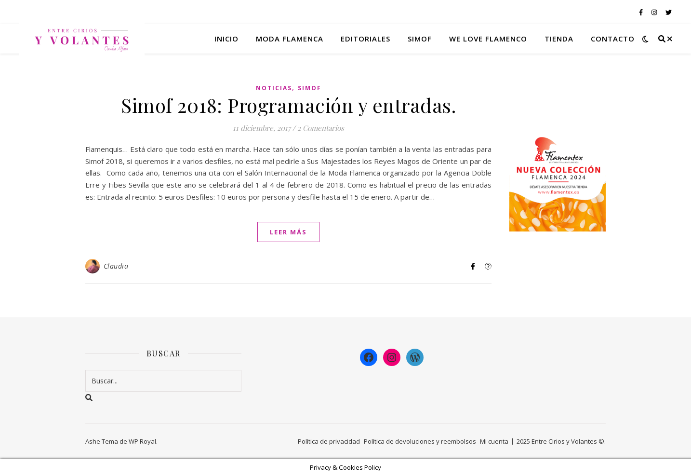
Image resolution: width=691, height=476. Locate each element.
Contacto (613, 38)
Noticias (274, 88)
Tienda (559, 38)
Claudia (116, 266)
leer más (288, 232)
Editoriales (365, 38)
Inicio (226, 38)
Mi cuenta (494, 441)
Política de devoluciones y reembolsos (420, 441)
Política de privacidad (329, 441)
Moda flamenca (289, 38)
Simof (420, 38)
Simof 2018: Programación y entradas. (288, 105)
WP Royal (142, 441)
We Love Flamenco (488, 38)
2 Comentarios (320, 128)
